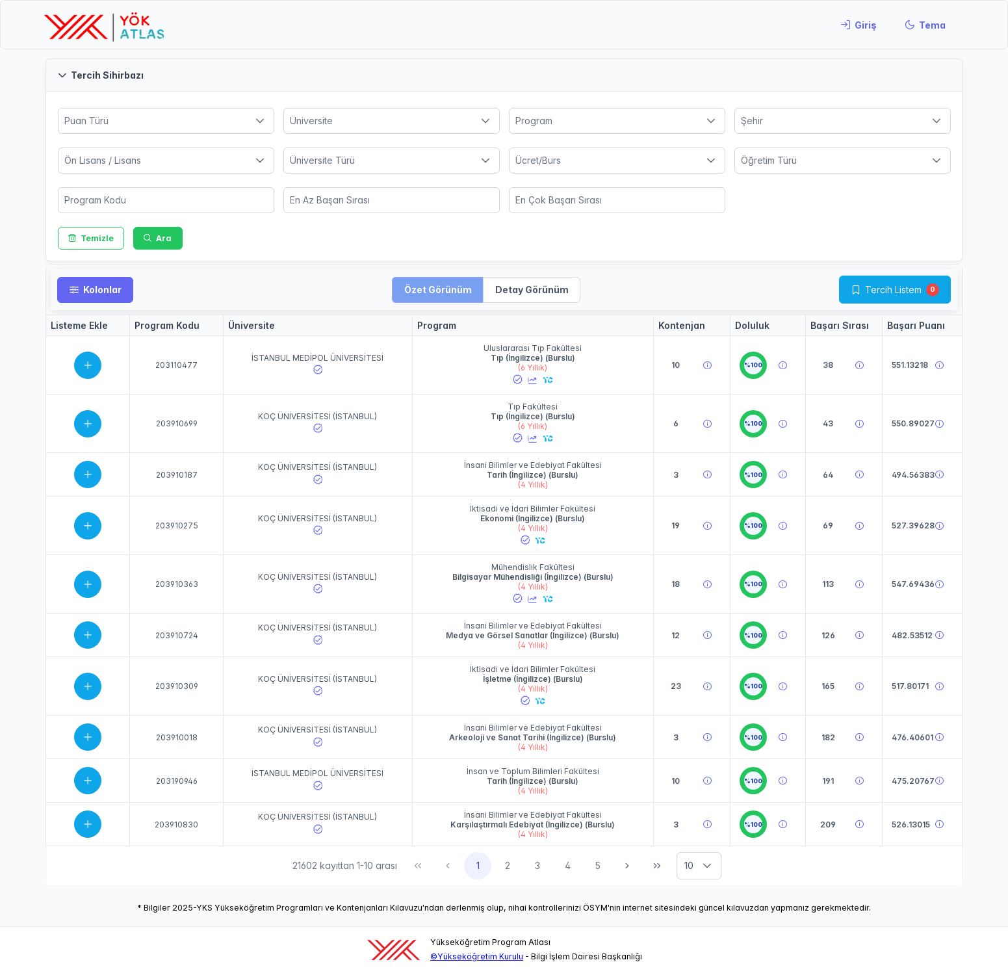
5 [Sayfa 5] (598, 865)
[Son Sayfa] (657, 865)
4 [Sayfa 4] (568, 865)
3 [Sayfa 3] (537, 865)
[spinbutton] (166, 200)
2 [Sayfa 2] (507, 865)
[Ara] (158, 238)
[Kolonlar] (95, 290)
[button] (504, 75)
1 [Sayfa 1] (478, 865)
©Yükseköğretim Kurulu (476, 956)
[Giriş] (858, 25)
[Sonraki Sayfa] (627, 865)
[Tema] (925, 25)
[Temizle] (91, 238)
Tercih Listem (893, 289)
